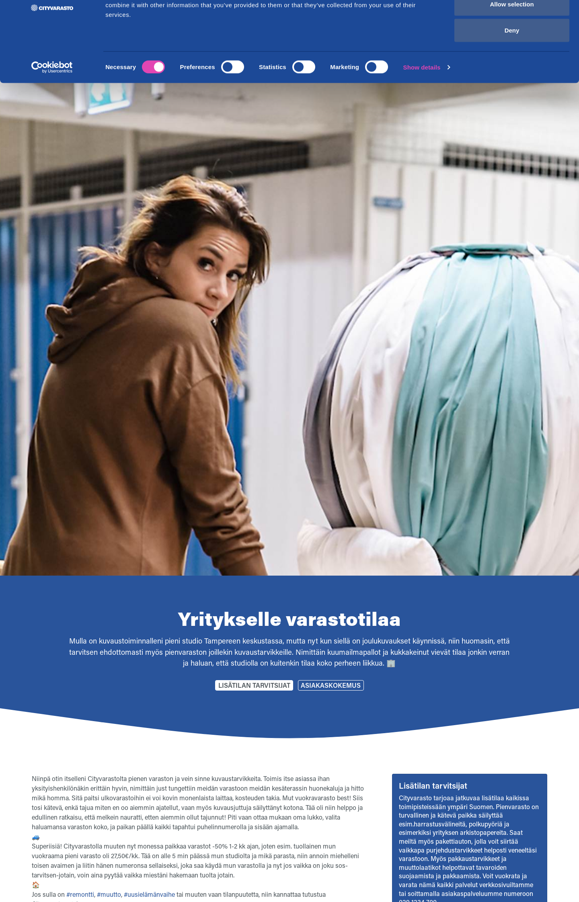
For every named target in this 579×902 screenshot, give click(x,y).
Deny (512, 73)
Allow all (512, 21)
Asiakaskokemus (331, 685)
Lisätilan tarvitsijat (254, 685)
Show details (422, 110)
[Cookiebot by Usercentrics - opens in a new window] (52, 111)
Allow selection (512, 47)
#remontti (80, 894)
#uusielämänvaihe (149, 894)
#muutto (109, 894)
